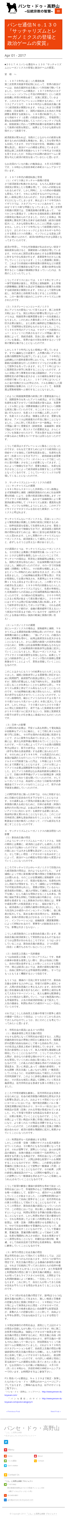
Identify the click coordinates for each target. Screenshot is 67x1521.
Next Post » (56, 1411)
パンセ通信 (10, 1461)
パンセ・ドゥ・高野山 (32, 1428)
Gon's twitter (11, 1465)
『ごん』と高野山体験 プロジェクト (41, 1513)
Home (8, 1456)
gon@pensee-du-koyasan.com (20, 1500)
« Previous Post (13, 1411)
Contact (39, 1461)
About (38, 1456)
